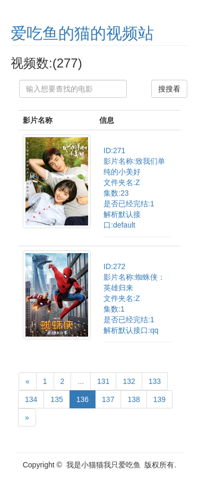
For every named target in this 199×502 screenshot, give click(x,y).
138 (133, 399)
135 (56, 399)
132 (129, 381)
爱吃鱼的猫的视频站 (82, 33)
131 (103, 381)
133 (155, 381)
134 (31, 399)
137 (108, 399)
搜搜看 (169, 89)
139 (159, 399)
